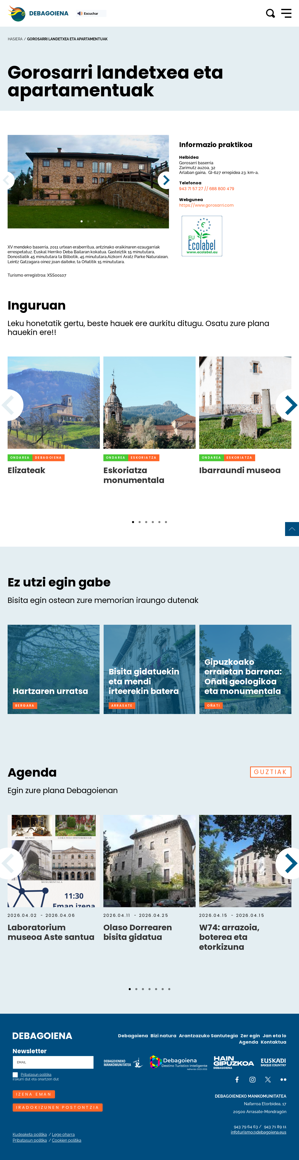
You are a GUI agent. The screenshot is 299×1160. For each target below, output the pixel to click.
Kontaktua (273, 1042)
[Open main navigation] (286, 13)
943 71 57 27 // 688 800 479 (206, 189)
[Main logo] (38, 13)
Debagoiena (133, 1035)
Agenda (248, 1042)
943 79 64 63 (246, 1126)
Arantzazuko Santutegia (208, 1035)
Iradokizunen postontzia (57, 1107)
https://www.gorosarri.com (206, 205)
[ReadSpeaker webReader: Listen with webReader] (91, 13)
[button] (82, 221)
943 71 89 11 (275, 1126)
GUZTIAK (271, 772)
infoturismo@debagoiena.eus (258, 1132)
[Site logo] (42, 1035)
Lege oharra (63, 1134)
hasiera (15, 39)
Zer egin (250, 1035)
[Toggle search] (270, 13)
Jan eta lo (274, 1035)
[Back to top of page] (292, 529)
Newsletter (30, 1051)
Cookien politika (66, 1140)
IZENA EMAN (34, 1094)
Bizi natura (163, 1035)
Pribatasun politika (36, 1075)
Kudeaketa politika (30, 1134)
